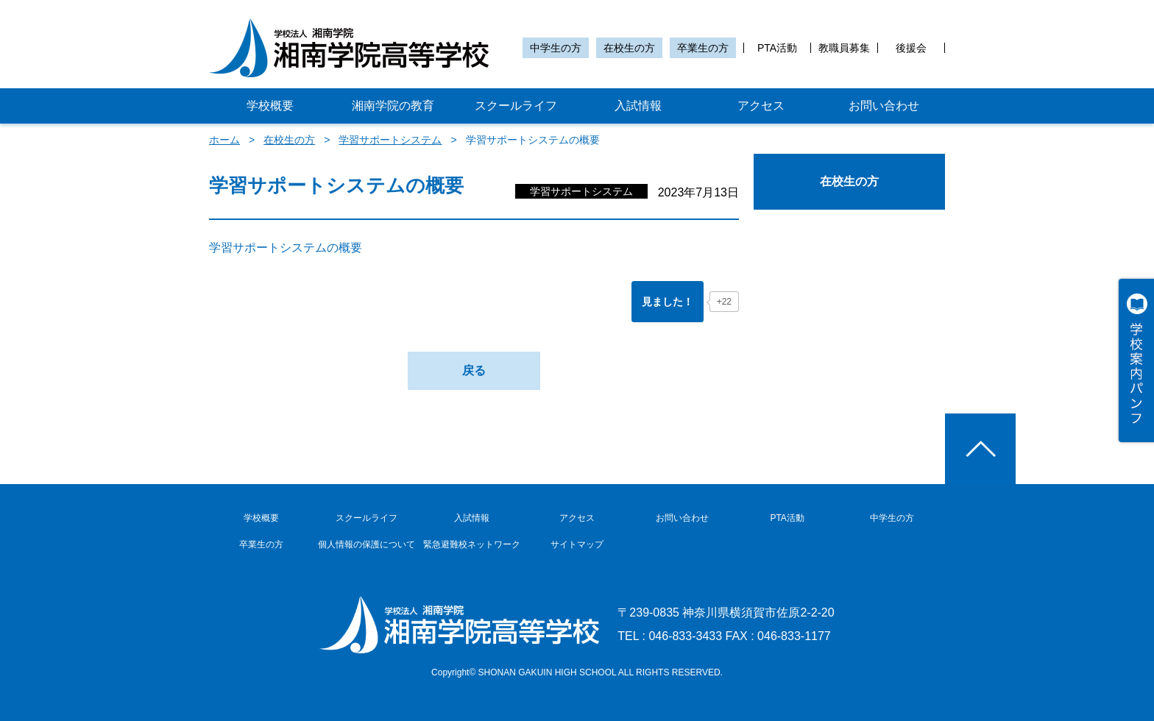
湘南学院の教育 (393, 105)
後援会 (911, 48)
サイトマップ (577, 544)
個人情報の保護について (366, 544)
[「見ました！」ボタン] (667, 301)
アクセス (761, 105)
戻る (474, 370)
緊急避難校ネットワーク (471, 544)
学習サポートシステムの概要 (285, 247)
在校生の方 (629, 48)
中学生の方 (555, 48)
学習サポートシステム (390, 140)
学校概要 (270, 105)
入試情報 (638, 105)
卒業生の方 (703, 48)
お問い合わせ (884, 105)
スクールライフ (516, 105)
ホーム (224, 140)
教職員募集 (844, 48)
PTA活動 (777, 48)
